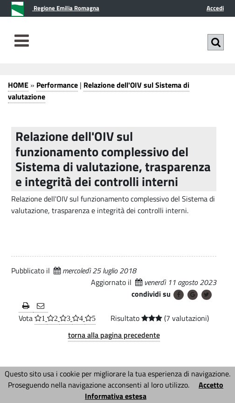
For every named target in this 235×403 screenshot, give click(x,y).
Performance (57, 84)
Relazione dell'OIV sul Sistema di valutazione (98, 90)
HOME (18, 84)
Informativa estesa (115, 396)
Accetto (211, 384)
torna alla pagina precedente (114, 334)
